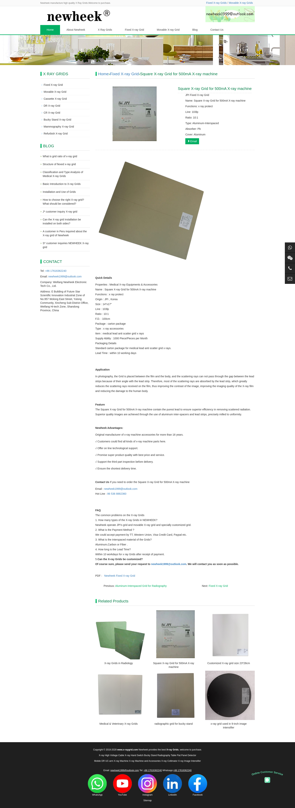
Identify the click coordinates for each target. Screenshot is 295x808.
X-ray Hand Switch (134, 755)
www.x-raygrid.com (127, 749)
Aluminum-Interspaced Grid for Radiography (141, 585)
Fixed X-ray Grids (216, 2)
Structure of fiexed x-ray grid (59, 164)
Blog (195, 29)
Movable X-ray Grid (168, 29)
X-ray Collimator (169, 761)
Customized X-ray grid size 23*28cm (228, 663)
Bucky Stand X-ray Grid (57, 119)
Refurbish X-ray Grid (56, 133)
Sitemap (147, 800)
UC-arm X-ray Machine (116, 761)
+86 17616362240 (55, 270)
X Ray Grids (105, 29)
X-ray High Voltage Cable (111, 755)
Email (192, 141)
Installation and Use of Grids (59, 191)
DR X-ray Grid (52, 105)
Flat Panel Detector (186, 755)
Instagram (147, 785)
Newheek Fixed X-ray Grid (119, 575)
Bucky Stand (150, 755)
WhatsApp (97, 785)
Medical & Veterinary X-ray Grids (119, 723)
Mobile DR (99, 761)
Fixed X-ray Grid (134, 29)
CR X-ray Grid (52, 112)
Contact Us (216, 29)
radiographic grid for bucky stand (173, 723)
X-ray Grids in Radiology (118, 663)
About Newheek (75, 29)
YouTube (122, 785)
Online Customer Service (267, 773)
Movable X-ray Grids (241, 2)
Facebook (197, 785)
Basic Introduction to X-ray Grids (62, 183)
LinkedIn (172, 785)
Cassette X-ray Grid (55, 98)
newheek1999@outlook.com (120, 488)
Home (50, 29)
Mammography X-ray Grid (59, 126)
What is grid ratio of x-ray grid (60, 156)
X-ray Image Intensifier (189, 761)
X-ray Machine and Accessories (145, 761)
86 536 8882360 (116, 493)
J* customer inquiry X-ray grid (60, 211)
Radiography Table (166, 755)
